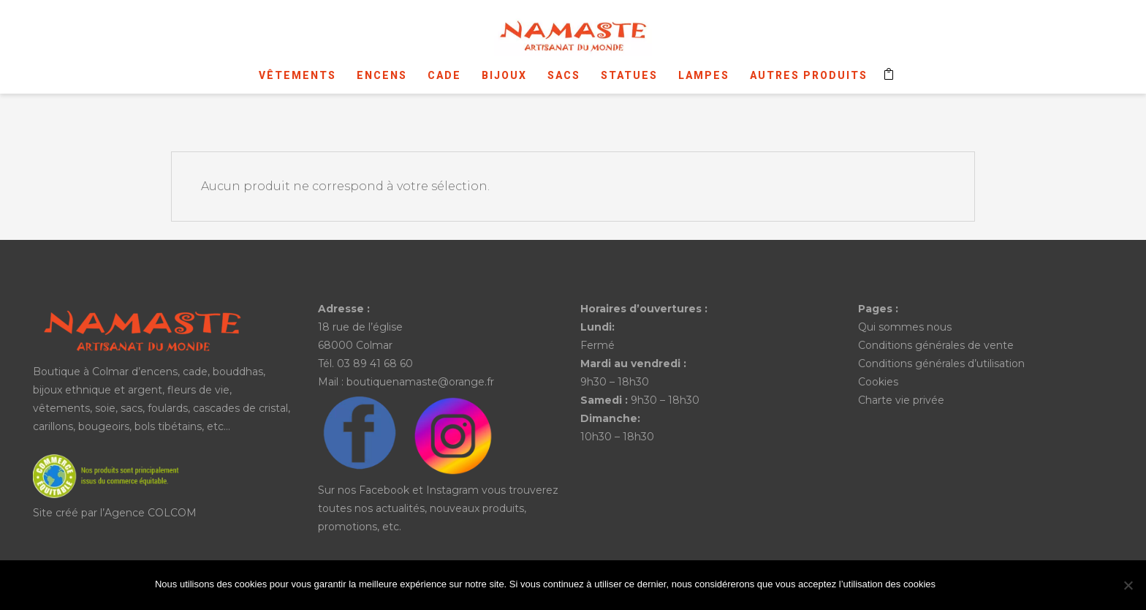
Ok (967, 586)
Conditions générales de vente (936, 345)
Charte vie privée (901, 400)
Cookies (878, 381)
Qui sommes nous (905, 327)
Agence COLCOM (151, 512)
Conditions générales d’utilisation (941, 363)
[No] (1127, 585)
